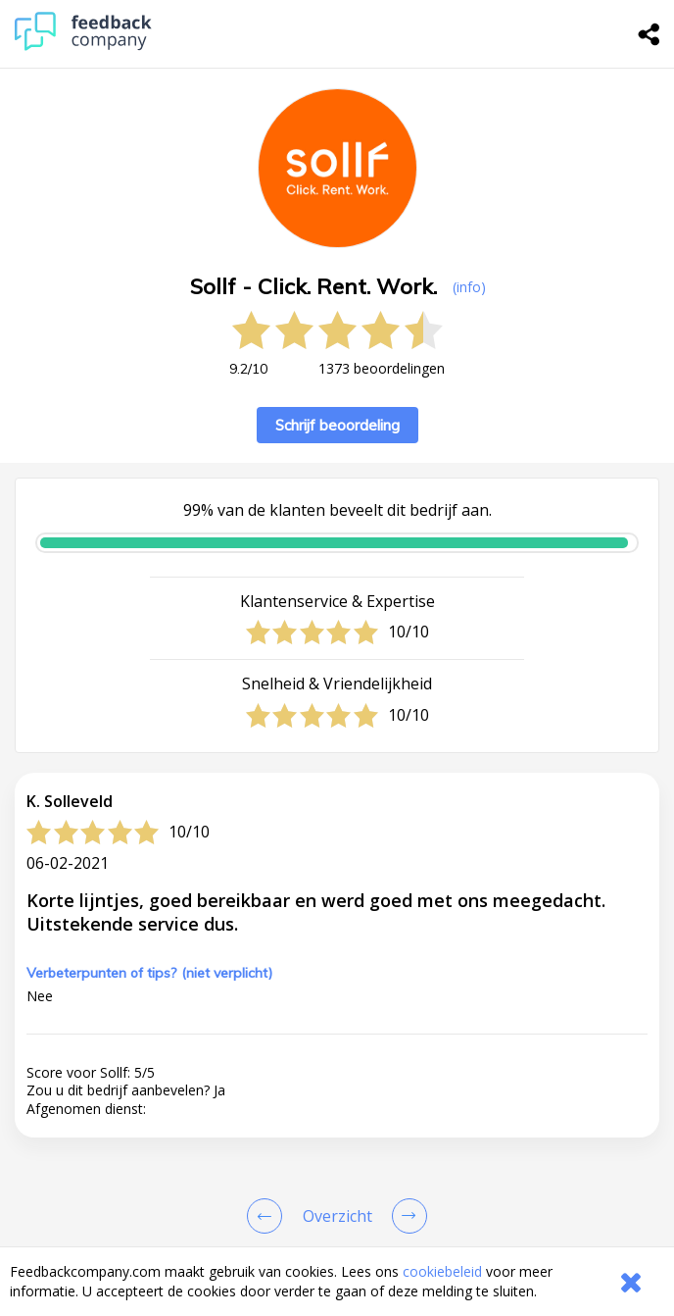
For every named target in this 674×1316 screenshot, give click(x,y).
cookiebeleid (442, 1271)
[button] (337, 1243)
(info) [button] (469, 287)
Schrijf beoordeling (337, 425)
